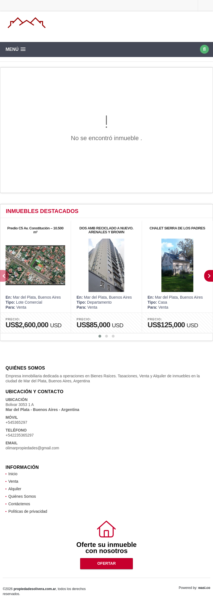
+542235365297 (20, 435)
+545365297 (16, 422)
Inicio (12, 474)
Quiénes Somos (22, 496)
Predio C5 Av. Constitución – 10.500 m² (35, 230)
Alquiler (14, 489)
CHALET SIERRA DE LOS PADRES (177, 228)
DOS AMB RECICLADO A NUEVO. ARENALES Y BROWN (106, 230)
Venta (13, 481)
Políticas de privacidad (27, 511)
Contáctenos (19, 504)
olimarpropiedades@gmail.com (32, 448)
